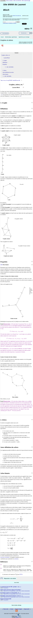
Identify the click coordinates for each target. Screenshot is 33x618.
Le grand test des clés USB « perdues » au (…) (10, 586)
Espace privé (26, 609)
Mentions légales (18, 609)
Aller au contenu (9, 0)
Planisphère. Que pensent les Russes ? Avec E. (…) (11, 595)
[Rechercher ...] (24, 33)
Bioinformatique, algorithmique (11, 37)
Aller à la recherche (17, 0)
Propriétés (5, 64)
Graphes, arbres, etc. (6, 55)
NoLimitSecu (6, 587)
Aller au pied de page (26, 0)
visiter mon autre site (17, 15)
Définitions (5, 62)
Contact (11, 609)
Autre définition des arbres (8, 72)
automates (16, 558)
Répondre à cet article (10, 578)
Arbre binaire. (5, 74)
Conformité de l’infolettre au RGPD (9, 23)
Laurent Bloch (7, 57)
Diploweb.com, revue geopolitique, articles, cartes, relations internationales (17, 590)
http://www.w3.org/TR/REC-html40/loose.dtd (10, 80)
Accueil (2, 37)
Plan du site (5, 609)
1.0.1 (1, 264)
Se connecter (5, 33)
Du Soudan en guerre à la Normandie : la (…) (10, 592)
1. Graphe (5, 60)
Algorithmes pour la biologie (24, 37)
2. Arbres (4, 70)
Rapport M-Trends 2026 (5, 598)
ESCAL (17, 617)
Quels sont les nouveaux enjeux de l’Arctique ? (10, 589)
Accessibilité (3, 0)
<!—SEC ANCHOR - (9, 67)
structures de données (4, 557)
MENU (27, 29)
